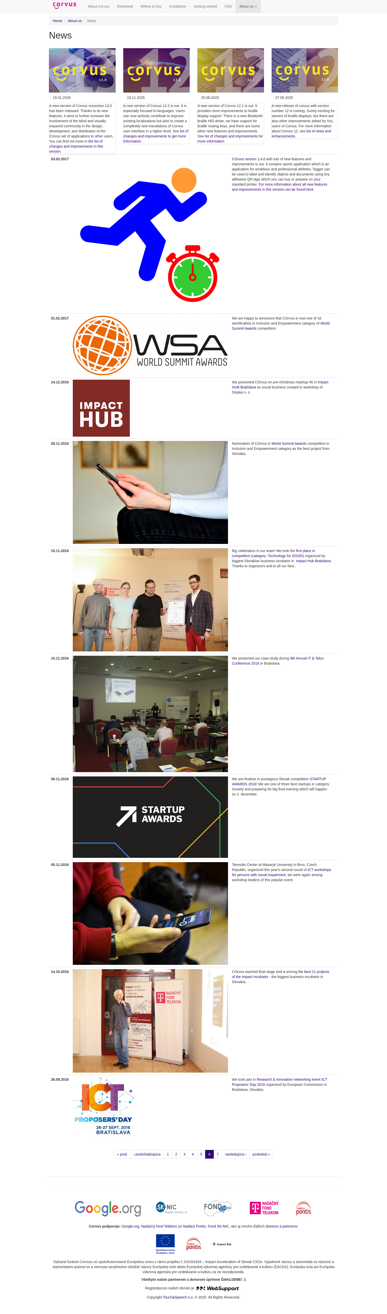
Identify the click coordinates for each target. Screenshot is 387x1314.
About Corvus (99, 6)
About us (248, 6)
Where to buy (151, 6)
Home (57, 21)
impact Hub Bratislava (313, 561)
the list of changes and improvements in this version (76, 146)
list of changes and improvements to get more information (156, 136)
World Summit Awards (289, 443)
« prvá (122, 1154)
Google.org (130, 1226)
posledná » (261, 1154)
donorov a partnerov (281, 1226)
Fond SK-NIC (218, 1226)
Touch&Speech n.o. (178, 1297)
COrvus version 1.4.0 (249, 159)
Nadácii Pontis (194, 1226)
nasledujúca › (235, 1154)
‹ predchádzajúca (147, 1154)
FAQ (228, 6)
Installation (177, 6)
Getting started (205, 6)
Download (125, 6)
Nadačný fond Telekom (159, 1226)
